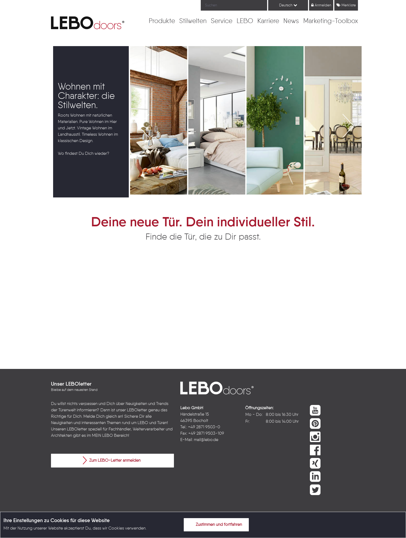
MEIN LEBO (102, 436)
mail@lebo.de (206, 440)
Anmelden (321, 5)
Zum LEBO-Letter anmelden (111, 460)
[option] (91, 121)
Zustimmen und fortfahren (215, 524)
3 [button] (246, 202)
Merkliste (346, 5)
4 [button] (254, 202)
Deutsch (288, 5)
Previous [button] (49, 122)
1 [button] (230, 202)
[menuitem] (162, 21)
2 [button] (238, 202)
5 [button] (261, 202)
